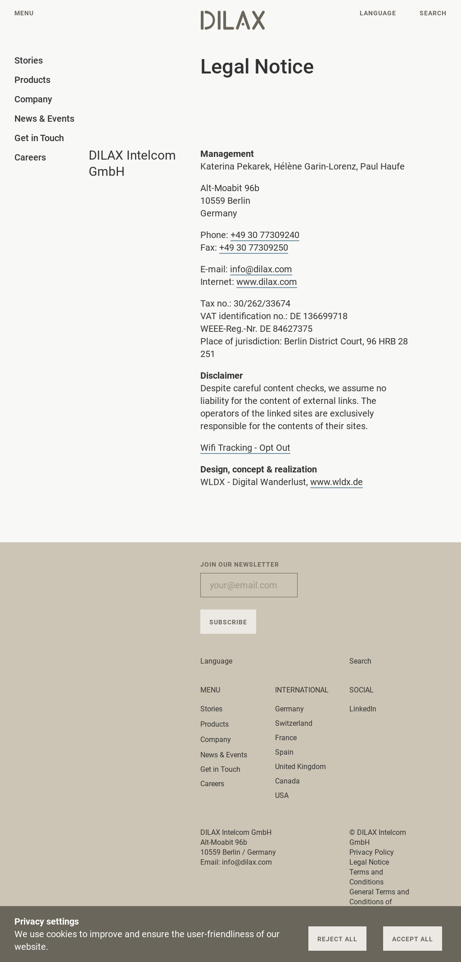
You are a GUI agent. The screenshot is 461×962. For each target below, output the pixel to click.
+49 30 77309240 (264, 234)
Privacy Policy (371, 852)
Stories (216, 709)
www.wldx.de (336, 481)
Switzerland (293, 723)
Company (220, 739)
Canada (287, 781)
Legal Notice (369, 862)
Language (221, 661)
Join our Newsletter (239, 564)
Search (360, 661)
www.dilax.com (266, 281)
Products (219, 724)
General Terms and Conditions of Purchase (379, 902)
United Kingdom (300, 766)
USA (282, 795)
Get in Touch (220, 769)
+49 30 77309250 (253, 247)
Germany (289, 709)
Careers (212, 783)
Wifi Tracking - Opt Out (245, 447)
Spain (284, 752)
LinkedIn (362, 709)
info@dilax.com (261, 269)
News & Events (223, 755)
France (286, 737)
